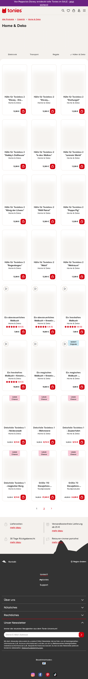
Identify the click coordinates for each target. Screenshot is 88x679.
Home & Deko (34, 19)
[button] (68, 10)
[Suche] (63, 10)
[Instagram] (33, 675)
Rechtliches (44, 615)
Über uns (44, 599)
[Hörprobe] (6, 288)
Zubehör (21, 19)
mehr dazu (15, 527)
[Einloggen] (79, 10)
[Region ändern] (78, 562)
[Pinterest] (48, 675)
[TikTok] (54, 675)
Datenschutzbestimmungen (32, 648)
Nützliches (44, 607)
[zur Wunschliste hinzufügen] (23, 68)
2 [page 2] (44, 509)
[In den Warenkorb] (23, 111)
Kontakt (9, 561)
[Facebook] (40, 675)
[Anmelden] (81, 634)
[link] (12, 41)
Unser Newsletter (44, 622)
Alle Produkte (8, 19)
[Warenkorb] (73, 10)
